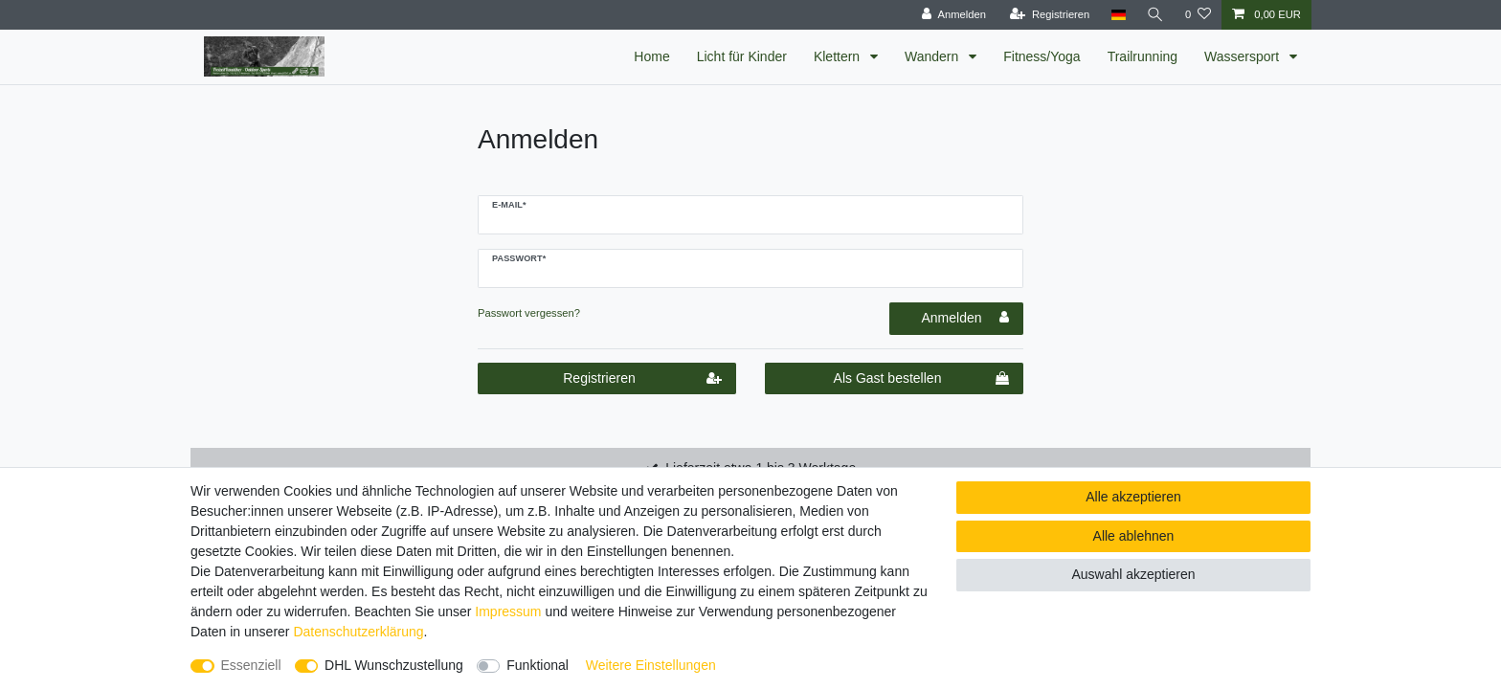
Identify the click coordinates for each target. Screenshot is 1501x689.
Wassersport (1243, 56)
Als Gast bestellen (921, 379)
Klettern (838, 56)
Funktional (537, 665)
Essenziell (251, 665)
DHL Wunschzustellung (394, 665)
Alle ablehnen (1134, 536)
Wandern (933, 56)
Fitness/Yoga (1041, 56)
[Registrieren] (1049, 15)
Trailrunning (1142, 56)
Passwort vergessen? (529, 313)
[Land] (1117, 15)
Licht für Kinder (742, 56)
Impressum (508, 611)
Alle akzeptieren (1133, 496)
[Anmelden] (954, 15)
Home (651, 56)
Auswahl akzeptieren (1133, 574)
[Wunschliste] (1198, 15)
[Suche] (1155, 15)
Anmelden (965, 317)
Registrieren (642, 379)
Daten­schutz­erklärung (358, 631)
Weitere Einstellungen (651, 665)
